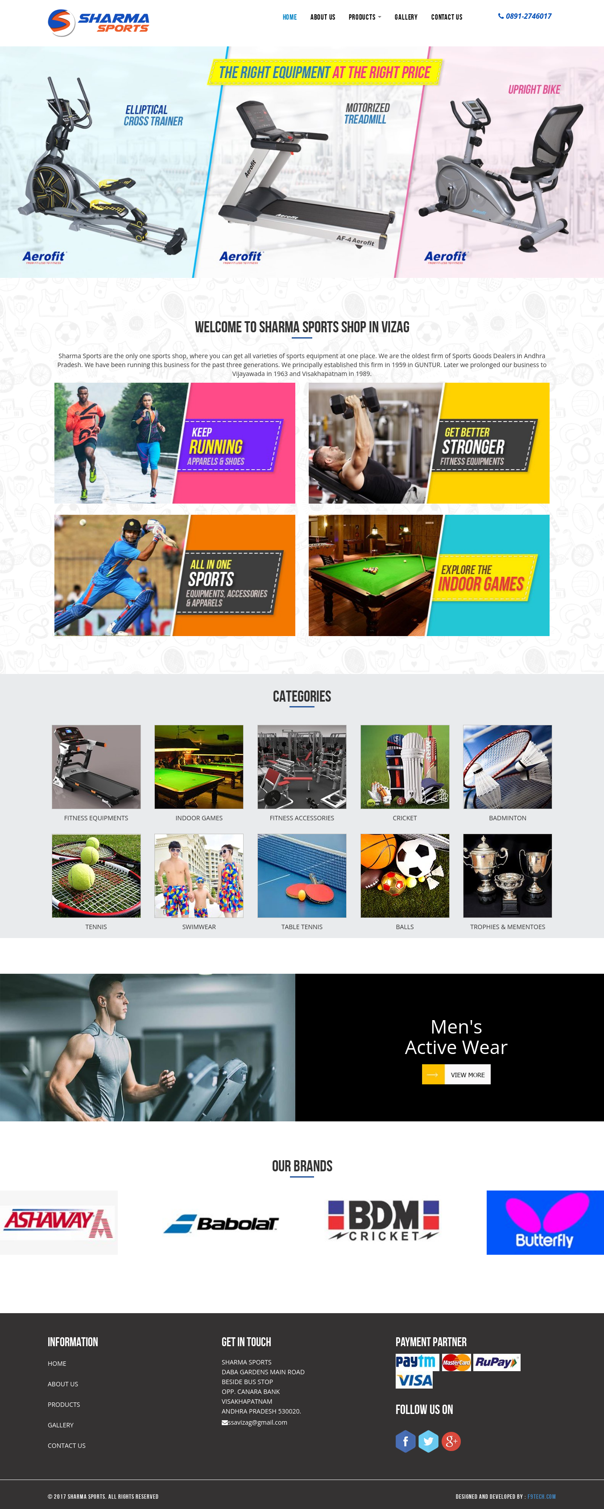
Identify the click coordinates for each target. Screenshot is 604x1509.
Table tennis (302, 926)
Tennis (96, 926)
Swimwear (199, 926)
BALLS (405, 926)
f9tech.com (542, 1496)
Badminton (507, 818)
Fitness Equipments (96, 818)
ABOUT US (322, 17)
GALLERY (406, 17)
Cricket (405, 818)
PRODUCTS (365, 17)
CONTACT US (447, 17)
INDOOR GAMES (199, 818)
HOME (290, 17)
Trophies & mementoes (507, 926)
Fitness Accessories (302, 818)
